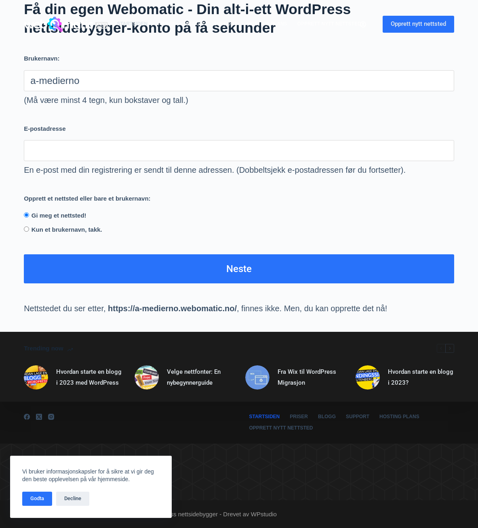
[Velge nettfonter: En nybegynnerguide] (147, 377)
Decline (72, 498)
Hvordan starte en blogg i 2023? (420, 377)
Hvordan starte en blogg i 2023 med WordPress (89, 377)
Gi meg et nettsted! (59, 215)
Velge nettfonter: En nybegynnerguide (194, 377)
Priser (167, 24)
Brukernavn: (41, 58)
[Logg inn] (363, 24)
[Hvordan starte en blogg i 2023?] (368, 377)
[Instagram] (51, 417)
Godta (37, 498)
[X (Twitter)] (39, 417)
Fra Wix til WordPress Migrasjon (307, 377)
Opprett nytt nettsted (329, 24)
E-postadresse (44, 128)
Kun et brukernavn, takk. (67, 229)
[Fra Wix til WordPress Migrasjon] (257, 377)
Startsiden (132, 24)
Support (225, 24)
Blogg (195, 24)
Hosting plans (267, 24)
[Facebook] (27, 417)
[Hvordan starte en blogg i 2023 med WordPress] (36, 377)
